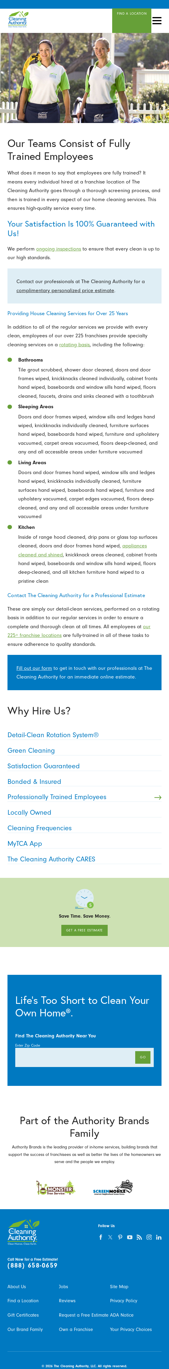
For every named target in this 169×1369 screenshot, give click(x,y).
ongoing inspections (58, 249)
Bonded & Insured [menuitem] (82, 782)
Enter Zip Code (27, 1045)
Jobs (63, 1286)
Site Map (119, 1286)
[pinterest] (120, 1237)
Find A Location (132, 13)
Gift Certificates (23, 1315)
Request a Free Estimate (84, 1315)
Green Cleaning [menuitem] (82, 750)
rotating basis (74, 344)
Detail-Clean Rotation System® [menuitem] (82, 735)
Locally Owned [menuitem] (82, 812)
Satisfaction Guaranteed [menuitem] (82, 766)
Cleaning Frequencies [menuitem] (82, 828)
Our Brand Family (25, 1329)
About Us (16, 1286)
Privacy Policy (123, 1300)
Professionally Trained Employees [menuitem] (84, 797)
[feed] (139, 1237)
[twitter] (110, 1237)
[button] (157, 21)
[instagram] (149, 1237)
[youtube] (129, 1237)
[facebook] (100, 1237)
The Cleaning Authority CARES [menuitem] (82, 859)
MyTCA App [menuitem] (82, 844)
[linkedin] (158, 1237)
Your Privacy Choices (131, 1329)
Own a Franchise (76, 1329)
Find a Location (23, 1300)
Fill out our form (34, 668)
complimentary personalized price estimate (65, 290)
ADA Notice (122, 1315)
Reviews (67, 1300)
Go (143, 1057)
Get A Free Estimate (84, 930)
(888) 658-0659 (32, 1265)
